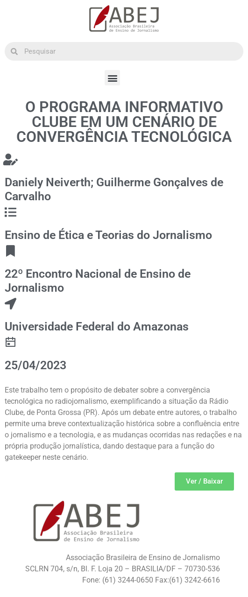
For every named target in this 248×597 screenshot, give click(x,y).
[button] (112, 77)
